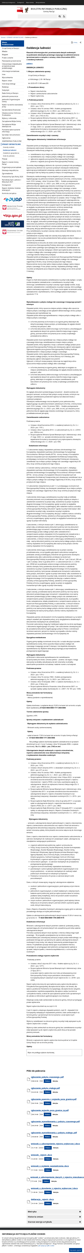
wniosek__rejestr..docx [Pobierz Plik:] (41, 1155)
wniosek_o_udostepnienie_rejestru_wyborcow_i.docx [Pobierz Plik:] (55, 1143)
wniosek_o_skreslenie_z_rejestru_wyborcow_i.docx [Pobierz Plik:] (54, 1188)
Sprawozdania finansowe (11, 110)
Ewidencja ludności (9, 150)
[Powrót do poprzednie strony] (80, 42)
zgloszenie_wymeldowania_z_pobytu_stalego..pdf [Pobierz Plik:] (54, 1132)
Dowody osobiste (8, 147)
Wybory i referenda (9, 118)
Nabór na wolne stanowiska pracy (12, 106)
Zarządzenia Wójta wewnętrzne (9, 125)
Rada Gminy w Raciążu (10, 93)
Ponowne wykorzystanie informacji (11, 131)
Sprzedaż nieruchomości (11, 135)
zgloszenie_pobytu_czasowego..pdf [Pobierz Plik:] (47, 1077)
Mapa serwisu (30, 2)
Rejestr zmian (7, 81)
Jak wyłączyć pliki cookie (46, 1246)
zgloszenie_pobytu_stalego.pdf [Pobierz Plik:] (45, 1088)
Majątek (5, 54)
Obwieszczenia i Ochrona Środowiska (11, 114)
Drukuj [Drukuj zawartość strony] (74, 42)
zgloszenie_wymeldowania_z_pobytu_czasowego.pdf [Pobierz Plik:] (55, 1121)
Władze (4, 51)
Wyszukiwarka (7, 77)
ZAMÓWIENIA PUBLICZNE (11, 141)
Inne (3, 74)
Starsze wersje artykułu (40, 1222)
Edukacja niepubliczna (10, 170)
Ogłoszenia (6, 138)
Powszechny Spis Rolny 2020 (12, 177)
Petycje (4, 159)
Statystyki (5, 90)
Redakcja (5, 87)
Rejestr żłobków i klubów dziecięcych (11, 189)
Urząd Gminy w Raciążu (10, 48)
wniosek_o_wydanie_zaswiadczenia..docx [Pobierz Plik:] (50, 1166)
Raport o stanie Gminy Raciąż (10, 163)
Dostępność (20, 2)
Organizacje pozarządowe (11, 167)
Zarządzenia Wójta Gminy (11, 121)
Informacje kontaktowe (10, 71)
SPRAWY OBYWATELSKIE (11, 144)
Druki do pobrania (8, 156)
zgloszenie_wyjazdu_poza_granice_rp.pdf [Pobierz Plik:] (50, 1110)
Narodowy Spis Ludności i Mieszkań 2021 (11, 181)
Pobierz (47, 1081)
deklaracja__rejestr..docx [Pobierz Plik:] (42, 1199)
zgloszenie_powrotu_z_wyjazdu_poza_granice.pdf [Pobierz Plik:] (54, 1099)
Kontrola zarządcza (9, 193)
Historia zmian (35, 1216)
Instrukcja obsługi (8, 84)
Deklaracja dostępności (8, 2)
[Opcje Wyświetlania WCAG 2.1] (64, 16)
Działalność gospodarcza (11, 153)
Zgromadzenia (7, 173)
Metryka (55, 1081)
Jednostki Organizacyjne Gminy (11, 100)
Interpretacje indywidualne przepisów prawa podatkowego (12, 66)
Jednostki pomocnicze (10, 96)
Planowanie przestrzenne (11, 61)
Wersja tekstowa (40, 2)
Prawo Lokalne (7, 58)
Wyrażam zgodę (75, 1250)
